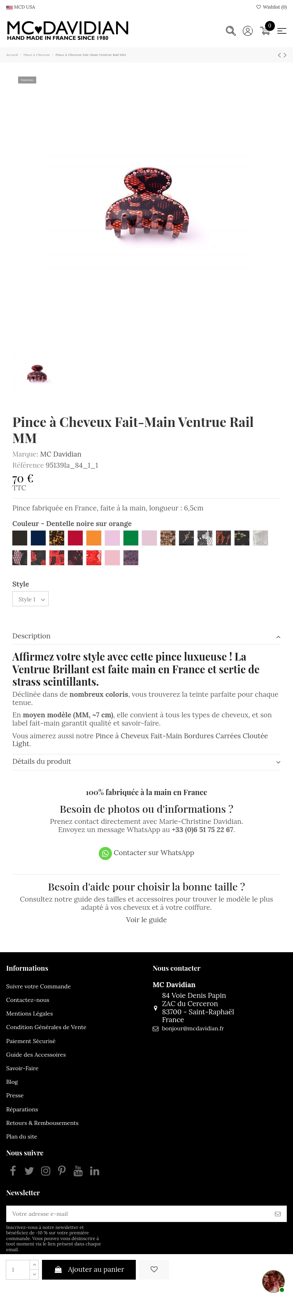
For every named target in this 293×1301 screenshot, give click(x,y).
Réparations (22, 1109)
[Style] (30, 598)
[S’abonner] (277, 1214)
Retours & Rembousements (42, 1123)
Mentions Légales (29, 1013)
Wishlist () (271, 7)
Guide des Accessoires (36, 1054)
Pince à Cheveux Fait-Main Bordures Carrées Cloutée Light (140, 740)
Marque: (25, 454)
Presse (15, 1095)
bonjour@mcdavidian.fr (193, 1028)
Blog (12, 1081)
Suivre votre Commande (38, 986)
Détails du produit (146, 762)
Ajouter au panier (88, 1269)
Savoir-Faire (22, 1068)
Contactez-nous (27, 1000)
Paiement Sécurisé (31, 1041)
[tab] (146, 637)
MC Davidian (60, 454)
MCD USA (20, 7)
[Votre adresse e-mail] (138, 1214)
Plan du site (21, 1136)
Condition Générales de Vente (46, 1027)
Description (146, 636)
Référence (28, 465)
